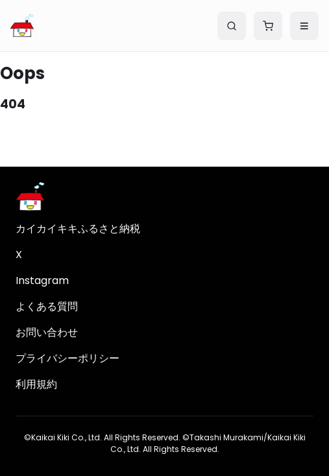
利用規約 (36, 384)
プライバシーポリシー (67, 358)
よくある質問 (47, 306)
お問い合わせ (47, 332)
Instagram (42, 280)
